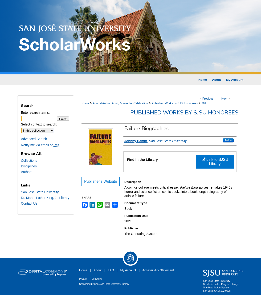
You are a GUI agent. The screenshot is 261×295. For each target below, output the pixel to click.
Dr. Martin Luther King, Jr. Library (45, 198)
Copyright (96, 279)
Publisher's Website (100, 181)
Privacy (83, 279)
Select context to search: (39, 124)
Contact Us (29, 203)
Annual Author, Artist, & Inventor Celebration (120, 103)
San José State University (40, 192)
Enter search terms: (35, 112)
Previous (207, 98)
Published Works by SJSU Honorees (175, 103)
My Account (128, 270)
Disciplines (29, 166)
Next (224, 98)
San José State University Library (111, 284)
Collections (29, 160)
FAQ (111, 270)
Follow (228, 140)
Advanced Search (34, 139)
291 (203, 103)
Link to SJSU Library (215, 162)
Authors (26, 172)
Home (85, 103)
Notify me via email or (40, 145)
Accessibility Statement (158, 270)
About (98, 270)
